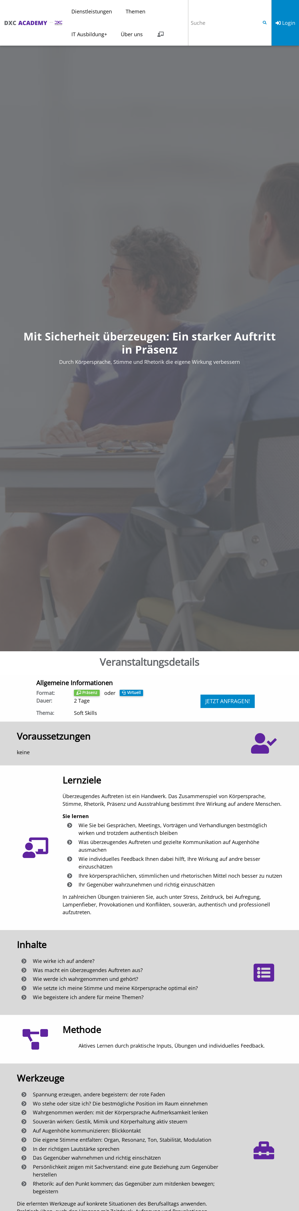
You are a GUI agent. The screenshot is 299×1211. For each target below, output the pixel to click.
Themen (135, 11)
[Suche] (223, 23)
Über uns (132, 34)
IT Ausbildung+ (89, 34)
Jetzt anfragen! (227, 701)
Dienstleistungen (91, 11)
